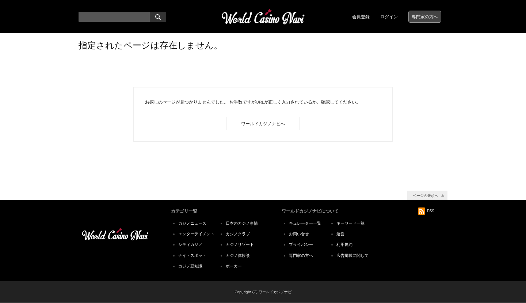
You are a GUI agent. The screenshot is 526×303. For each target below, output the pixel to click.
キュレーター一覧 (305, 223)
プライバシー (301, 244)
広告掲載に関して (352, 255)
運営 (340, 233)
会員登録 (361, 16)
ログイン (389, 16)
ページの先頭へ (425, 195)
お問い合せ (299, 233)
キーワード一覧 (350, 223)
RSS (426, 210)
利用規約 (344, 244)
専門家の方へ (425, 16)
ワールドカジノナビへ (263, 123)
